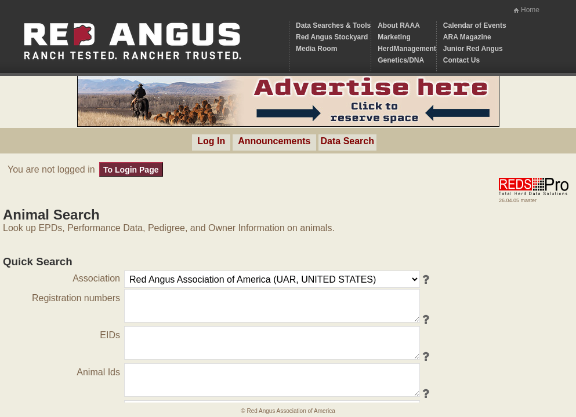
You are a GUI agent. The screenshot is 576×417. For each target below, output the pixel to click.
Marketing (394, 37)
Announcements (274, 141)
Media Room (316, 49)
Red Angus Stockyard (332, 37)
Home (530, 10)
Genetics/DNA (401, 60)
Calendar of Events (474, 25)
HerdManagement (407, 49)
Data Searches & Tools (333, 25)
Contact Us (461, 60)
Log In (211, 141)
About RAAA (399, 25)
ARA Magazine (467, 37)
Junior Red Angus (473, 49)
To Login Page (130, 169)
